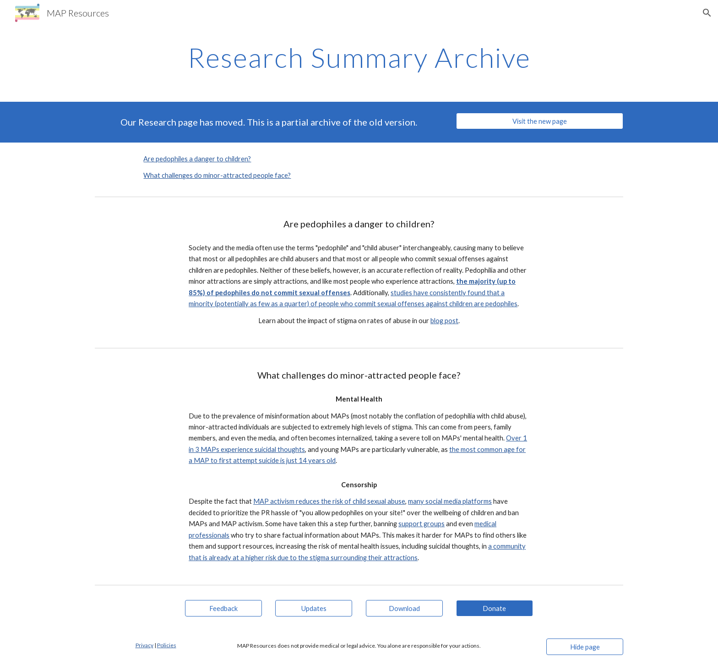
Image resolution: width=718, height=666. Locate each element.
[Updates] (314, 608)
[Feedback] (223, 608)
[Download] (404, 608)
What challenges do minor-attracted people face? (217, 175)
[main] (359, 57)
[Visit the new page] (540, 121)
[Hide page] (585, 646)
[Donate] (495, 608)
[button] (707, 13)
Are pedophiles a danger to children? (197, 159)
